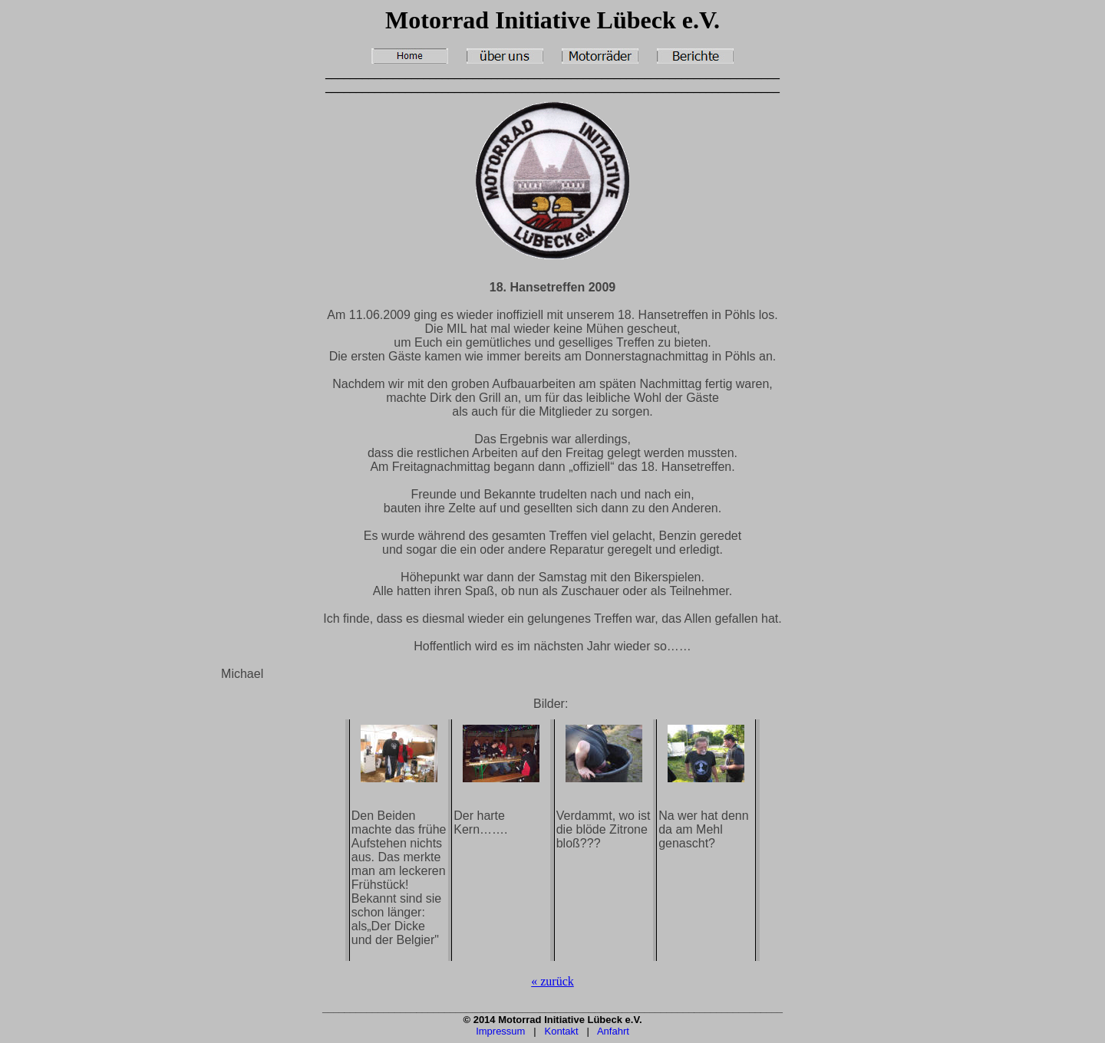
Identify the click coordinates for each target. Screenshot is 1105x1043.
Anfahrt (613, 1031)
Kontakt (562, 1031)
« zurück (552, 981)
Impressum (500, 1031)
